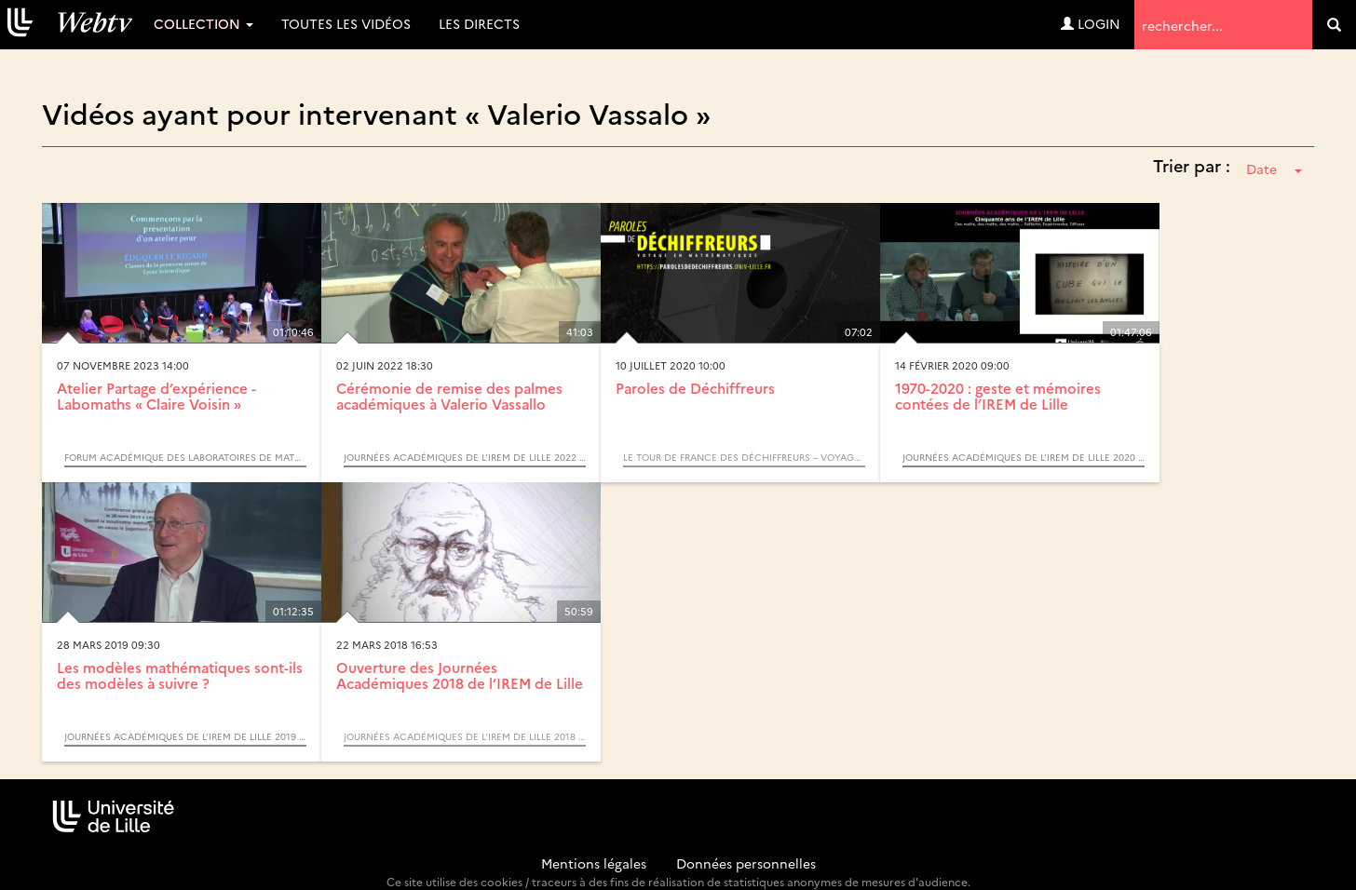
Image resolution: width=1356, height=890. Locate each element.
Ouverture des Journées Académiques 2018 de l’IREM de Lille (459, 675)
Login (1090, 23)
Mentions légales (593, 863)
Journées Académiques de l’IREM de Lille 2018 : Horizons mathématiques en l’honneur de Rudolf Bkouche (465, 736)
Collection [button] (203, 23)
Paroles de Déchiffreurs (695, 388)
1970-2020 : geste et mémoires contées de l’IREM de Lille (998, 395)
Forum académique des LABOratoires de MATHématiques (185, 457)
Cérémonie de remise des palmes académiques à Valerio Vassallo (449, 395)
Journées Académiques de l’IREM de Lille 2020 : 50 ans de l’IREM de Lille (1023, 457)
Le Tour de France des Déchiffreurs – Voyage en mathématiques (744, 457)
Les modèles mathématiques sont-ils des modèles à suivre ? (180, 675)
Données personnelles (746, 863)
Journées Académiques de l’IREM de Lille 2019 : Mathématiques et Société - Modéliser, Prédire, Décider (185, 736)
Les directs (479, 23)
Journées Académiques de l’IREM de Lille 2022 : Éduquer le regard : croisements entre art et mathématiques (465, 457)
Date (1274, 168)
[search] (1334, 24)
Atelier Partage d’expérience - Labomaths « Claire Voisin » (156, 395)
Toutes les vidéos (346, 23)
